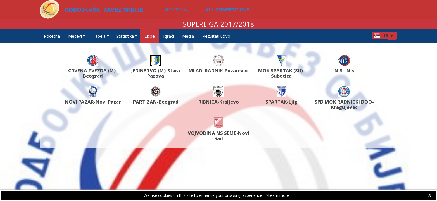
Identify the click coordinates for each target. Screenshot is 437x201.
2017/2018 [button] (177, 10)
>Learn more (277, 195)
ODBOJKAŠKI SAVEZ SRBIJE (104, 10)
